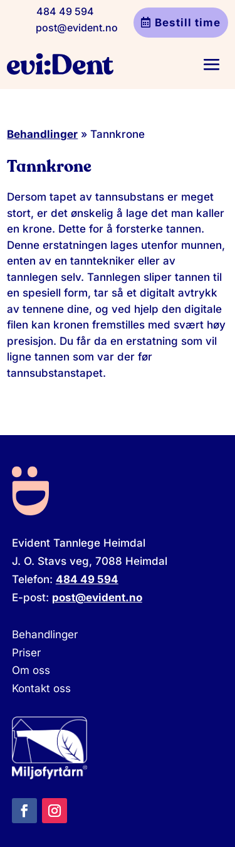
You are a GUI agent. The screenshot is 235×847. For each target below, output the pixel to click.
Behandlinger (42, 134)
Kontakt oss (41, 688)
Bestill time (188, 22)
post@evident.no (77, 27)
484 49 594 (65, 11)
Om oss (31, 670)
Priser (26, 652)
